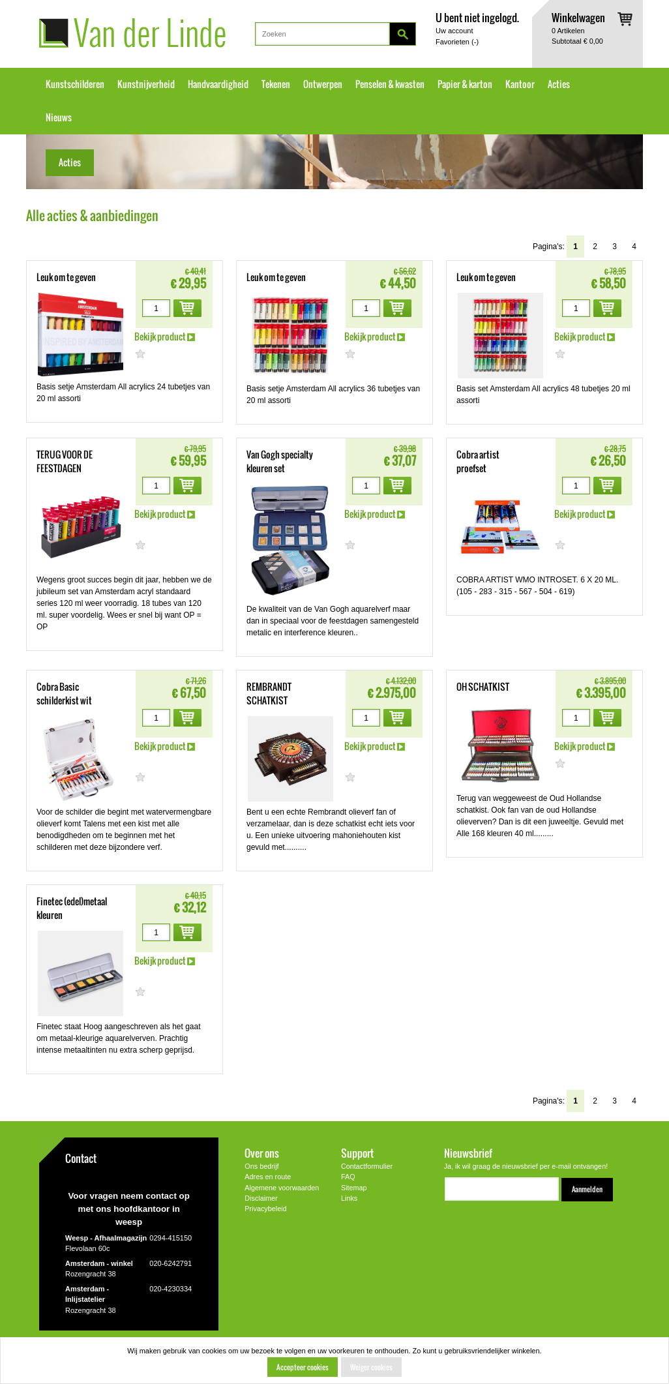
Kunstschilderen (75, 84)
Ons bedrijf (261, 1166)
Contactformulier (367, 1166)
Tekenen (275, 84)
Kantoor (520, 84)
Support (357, 1152)
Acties (559, 84)
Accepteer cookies (302, 1367)
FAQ (348, 1177)
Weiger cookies (371, 1367)
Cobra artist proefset (477, 461)
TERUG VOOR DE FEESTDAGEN (65, 461)
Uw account (454, 31)
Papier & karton (465, 84)
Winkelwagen (578, 17)
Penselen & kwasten (389, 84)
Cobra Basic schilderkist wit (64, 693)
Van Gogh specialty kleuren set (279, 461)
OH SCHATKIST (482, 686)
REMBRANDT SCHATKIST (268, 693)
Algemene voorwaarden (282, 1188)
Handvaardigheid (218, 84)
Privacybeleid (265, 1208)
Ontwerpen (322, 84)
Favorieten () (457, 42)
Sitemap (354, 1188)
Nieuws (59, 117)
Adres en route (268, 1177)
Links (349, 1198)
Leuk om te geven (66, 277)
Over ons (262, 1152)
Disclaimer (261, 1198)
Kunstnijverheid (146, 84)
